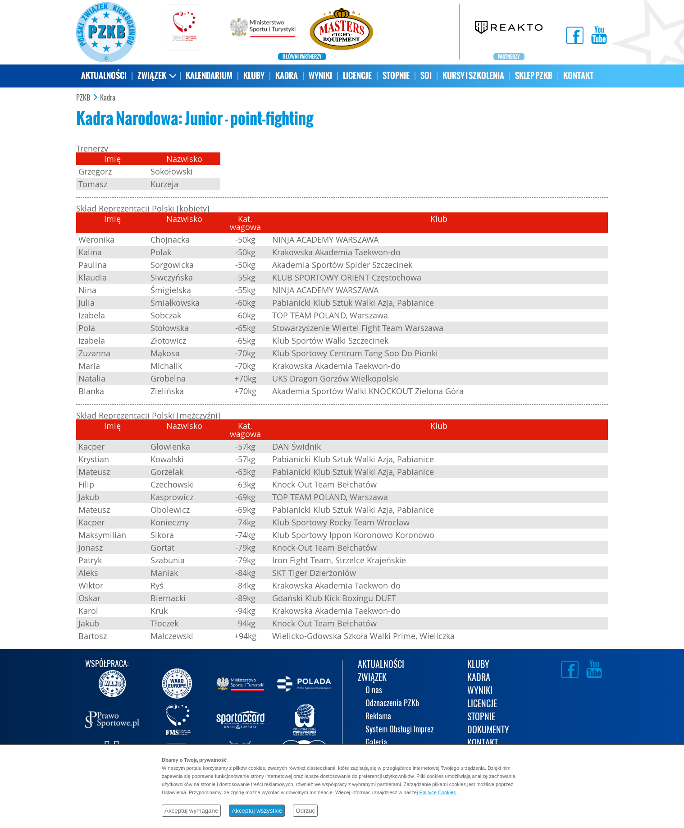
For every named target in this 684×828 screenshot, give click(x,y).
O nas (373, 690)
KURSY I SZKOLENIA (473, 75)
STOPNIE (396, 75)
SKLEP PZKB (533, 75)
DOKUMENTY (488, 730)
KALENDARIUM (209, 75)
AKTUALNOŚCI (104, 75)
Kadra (107, 97)
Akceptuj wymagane (191, 810)
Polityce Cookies (437, 792)
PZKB (83, 97)
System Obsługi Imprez (399, 730)
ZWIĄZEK (151, 75)
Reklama (378, 717)
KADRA (286, 75)
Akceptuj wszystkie (257, 810)
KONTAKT (578, 75)
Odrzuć (305, 810)
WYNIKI (320, 75)
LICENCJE (357, 75)
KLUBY (253, 75)
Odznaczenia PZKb (392, 703)
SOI (426, 75)
